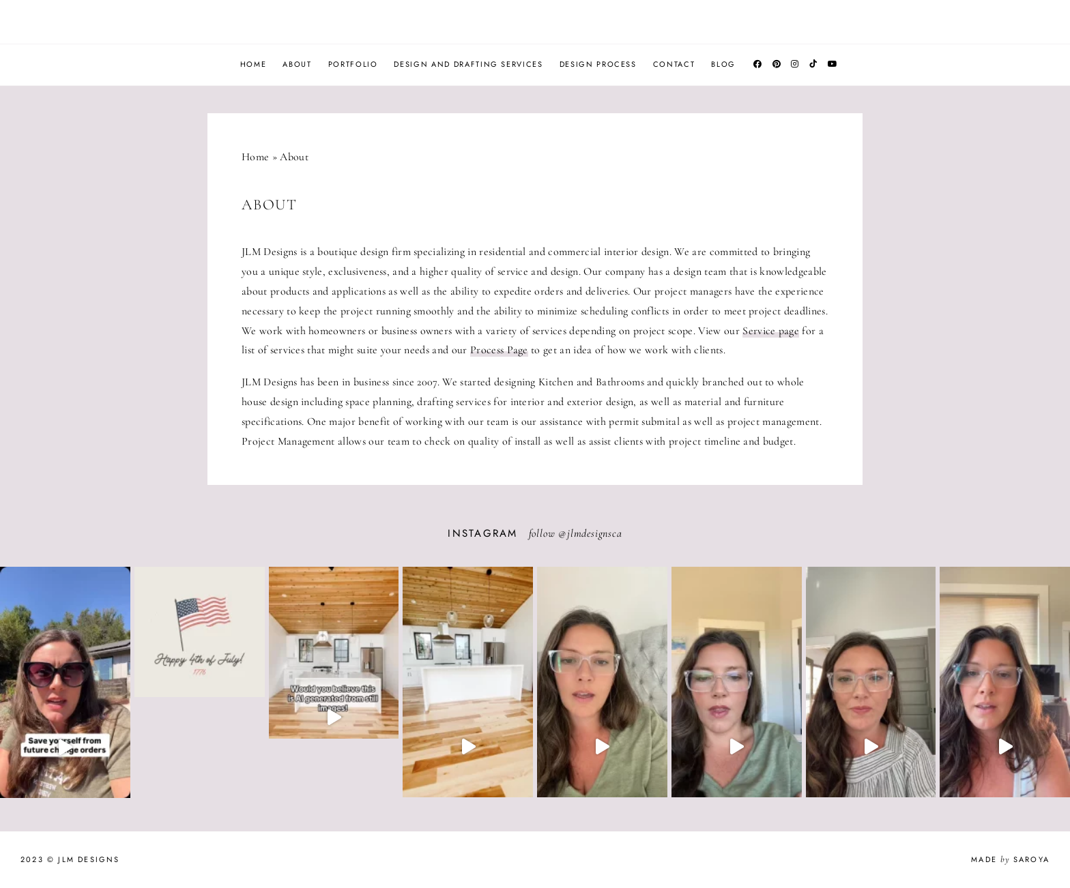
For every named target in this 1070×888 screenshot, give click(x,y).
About (297, 64)
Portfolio (353, 64)
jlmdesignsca (594, 533)
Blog (723, 64)
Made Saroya (1010, 859)
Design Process (598, 64)
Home (253, 64)
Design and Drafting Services (468, 64)
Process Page (499, 350)
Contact (674, 64)
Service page (770, 331)
